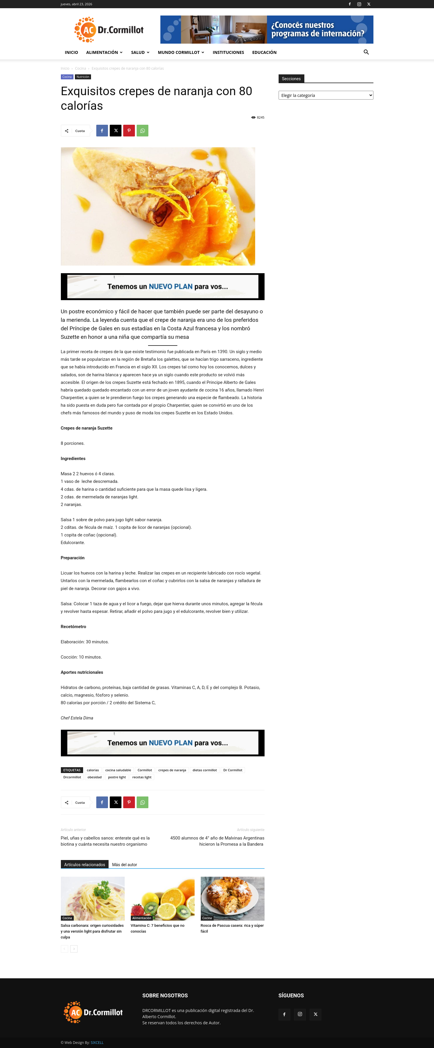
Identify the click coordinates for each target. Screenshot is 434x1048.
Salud (140, 52)
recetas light (141, 777)
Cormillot (145, 770)
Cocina (80, 68)
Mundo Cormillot (181, 52)
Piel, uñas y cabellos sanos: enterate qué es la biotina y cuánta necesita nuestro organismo (105, 841)
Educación (264, 52)
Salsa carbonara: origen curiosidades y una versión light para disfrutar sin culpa (92, 931)
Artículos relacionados (84, 864)
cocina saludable (118, 770)
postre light (117, 777)
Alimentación (104, 52)
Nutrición (83, 77)
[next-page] (74, 949)
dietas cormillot (205, 770)
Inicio (71, 52)
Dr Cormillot (232, 770)
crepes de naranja (172, 770)
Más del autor (124, 864)
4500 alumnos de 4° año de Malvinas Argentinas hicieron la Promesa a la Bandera (217, 841)
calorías (93, 770)
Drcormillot (72, 777)
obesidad (95, 777)
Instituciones (228, 52)
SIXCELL (97, 1042)
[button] (366, 53)
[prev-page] (64, 949)
